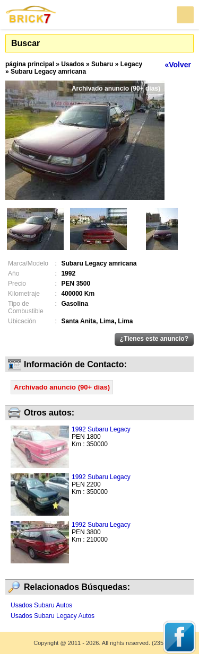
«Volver (178, 64)
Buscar (25, 43)
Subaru (102, 64)
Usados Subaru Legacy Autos (52, 616)
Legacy (131, 64)
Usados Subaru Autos (41, 605)
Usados (72, 64)
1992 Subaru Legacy (101, 429)
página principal (29, 64)
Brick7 (31, 14)
